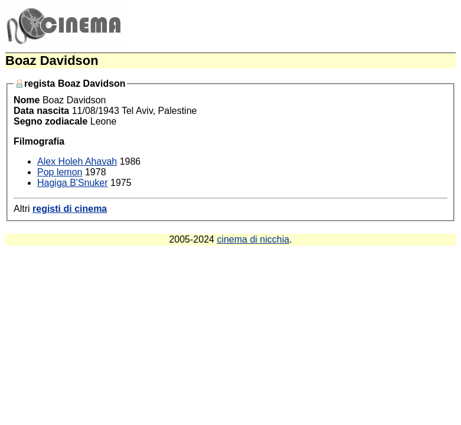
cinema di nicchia (253, 239)
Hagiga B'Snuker (72, 183)
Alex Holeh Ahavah (77, 161)
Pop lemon (60, 172)
